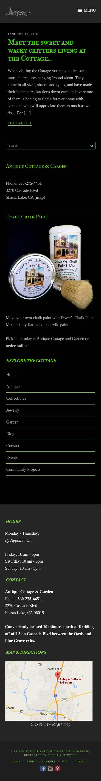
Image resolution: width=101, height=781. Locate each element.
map (40, 197)
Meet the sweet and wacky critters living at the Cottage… (47, 50)
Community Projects (23, 469)
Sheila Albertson (62, 755)
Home (11, 374)
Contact (12, 445)
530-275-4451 (30, 183)
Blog (10, 434)
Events (12, 457)
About (31, 761)
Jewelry (12, 410)
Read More (20, 122)
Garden (12, 422)
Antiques (13, 386)
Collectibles (16, 398)
